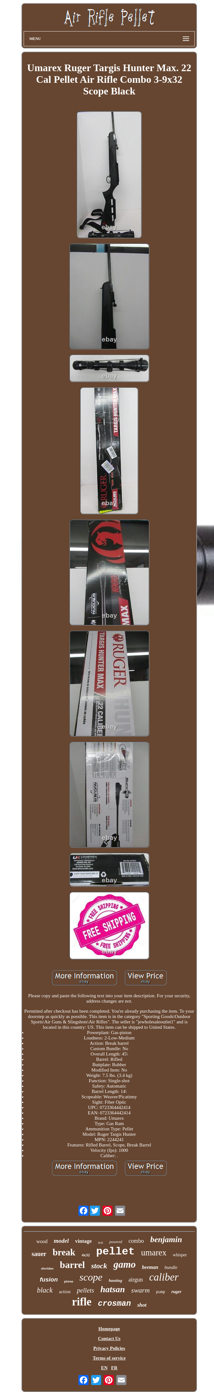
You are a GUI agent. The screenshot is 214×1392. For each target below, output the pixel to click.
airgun (136, 1279)
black (45, 1290)
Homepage (109, 1328)
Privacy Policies (109, 1348)
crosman (114, 1303)
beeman (150, 1267)
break (64, 1252)
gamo (124, 1264)
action (65, 1291)
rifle (81, 1302)
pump (160, 1292)
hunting (115, 1280)
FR (114, 1367)
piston (68, 1281)
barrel (72, 1264)
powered (115, 1242)
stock (99, 1266)
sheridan (47, 1268)
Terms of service (109, 1358)
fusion (49, 1279)
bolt (100, 1242)
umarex (153, 1252)
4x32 (86, 1255)
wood (42, 1241)
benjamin (166, 1239)
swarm (140, 1290)
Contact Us (109, 1338)
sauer (39, 1253)
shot (141, 1305)
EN (104, 1367)
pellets (85, 1290)
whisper (180, 1255)
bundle (171, 1267)
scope (90, 1277)
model (61, 1240)
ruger (176, 1291)
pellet (115, 1252)
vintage (83, 1241)
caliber (163, 1277)
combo (136, 1241)
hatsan (113, 1289)
